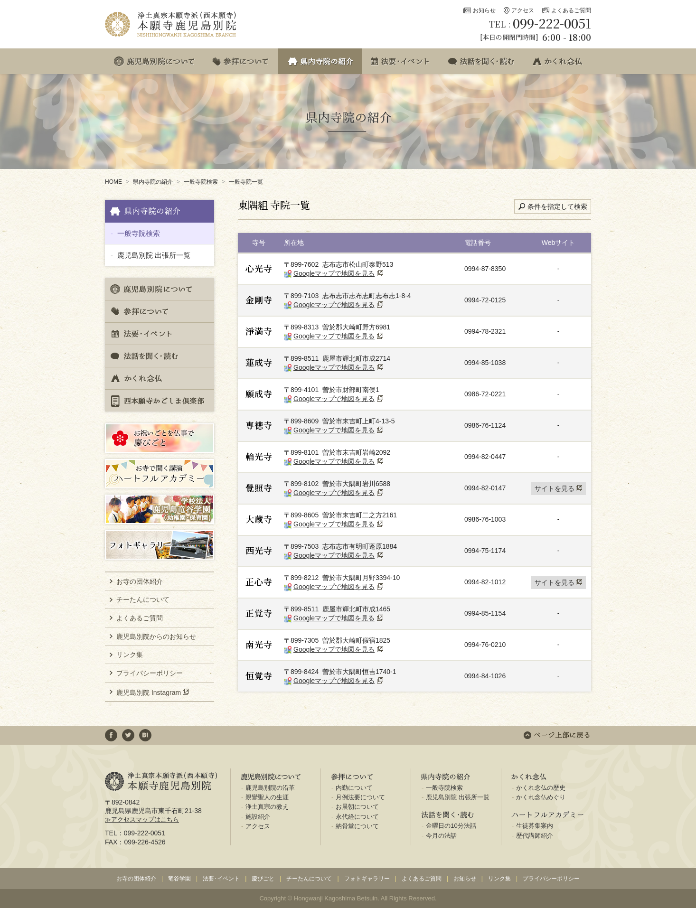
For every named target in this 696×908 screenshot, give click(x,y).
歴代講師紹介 (534, 835)
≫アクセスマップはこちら (142, 819)
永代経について (357, 816)
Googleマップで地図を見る (334, 273)
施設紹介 (257, 816)
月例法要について (360, 797)
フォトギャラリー (367, 878)
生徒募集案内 (534, 825)
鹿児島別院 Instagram (148, 692)
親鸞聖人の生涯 (267, 797)
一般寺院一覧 (246, 181)
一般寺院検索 (201, 181)
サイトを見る (554, 488)
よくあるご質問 (571, 10)
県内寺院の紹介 (153, 181)
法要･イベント (221, 878)
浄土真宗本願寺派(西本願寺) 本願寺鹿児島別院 (171, 24)
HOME (113, 181)
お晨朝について (357, 806)
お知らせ (484, 10)
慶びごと (263, 878)
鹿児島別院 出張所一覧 (153, 255)
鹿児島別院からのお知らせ (156, 636)
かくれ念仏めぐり (540, 797)
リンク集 (129, 654)
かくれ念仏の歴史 (540, 787)
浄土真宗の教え (267, 806)
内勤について (354, 787)
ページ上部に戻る (556, 735)
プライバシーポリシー (149, 673)
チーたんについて (142, 599)
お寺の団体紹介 (139, 581)
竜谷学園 (179, 878)
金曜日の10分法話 (451, 825)
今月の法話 (441, 835)
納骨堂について (357, 826)
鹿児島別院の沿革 (270, 787)
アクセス (522, 10)
